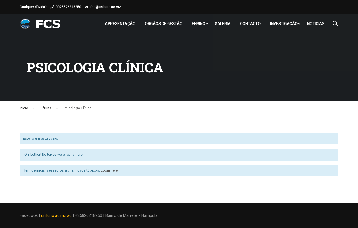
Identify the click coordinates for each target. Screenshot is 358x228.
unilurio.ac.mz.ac (56, 215)
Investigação (284, 24)
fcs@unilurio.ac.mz (105, 7)
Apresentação (120, 24)
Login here (109, 170)
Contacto (250, 24)
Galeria (222, 24)
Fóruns (46, 108)
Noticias (315, 24)
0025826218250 (68, 7)
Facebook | (30, 215)
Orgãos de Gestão (163, 24)
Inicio (24, 108)
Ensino (198, 24)
